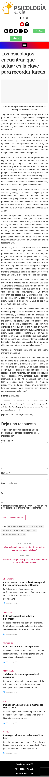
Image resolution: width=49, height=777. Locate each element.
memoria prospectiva (24, 530)
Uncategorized (10, 579)
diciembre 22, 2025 (10, 662)
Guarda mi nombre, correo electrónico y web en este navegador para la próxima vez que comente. (24, 507)
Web (3, 493)
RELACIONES (8, 643)
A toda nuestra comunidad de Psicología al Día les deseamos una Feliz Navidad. (24, 584)
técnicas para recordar (14, 534)
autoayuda (37, 526)
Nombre (5, 473)
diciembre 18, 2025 (10, 723)
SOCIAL (6, 702)
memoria (7, 530)
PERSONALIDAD (9, 671)
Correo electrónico (10, 483)
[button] (24, 45)
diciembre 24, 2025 (10, 604)
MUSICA (6, 732)
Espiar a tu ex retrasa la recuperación (21, 647)
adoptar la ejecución (18, 526)
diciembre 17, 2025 (10, 754)
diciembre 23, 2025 (10, 634)
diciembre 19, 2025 (10, 693)
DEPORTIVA (7, 613)
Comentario (7, 441)
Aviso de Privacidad (24, 774)
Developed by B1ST (24, 765)
